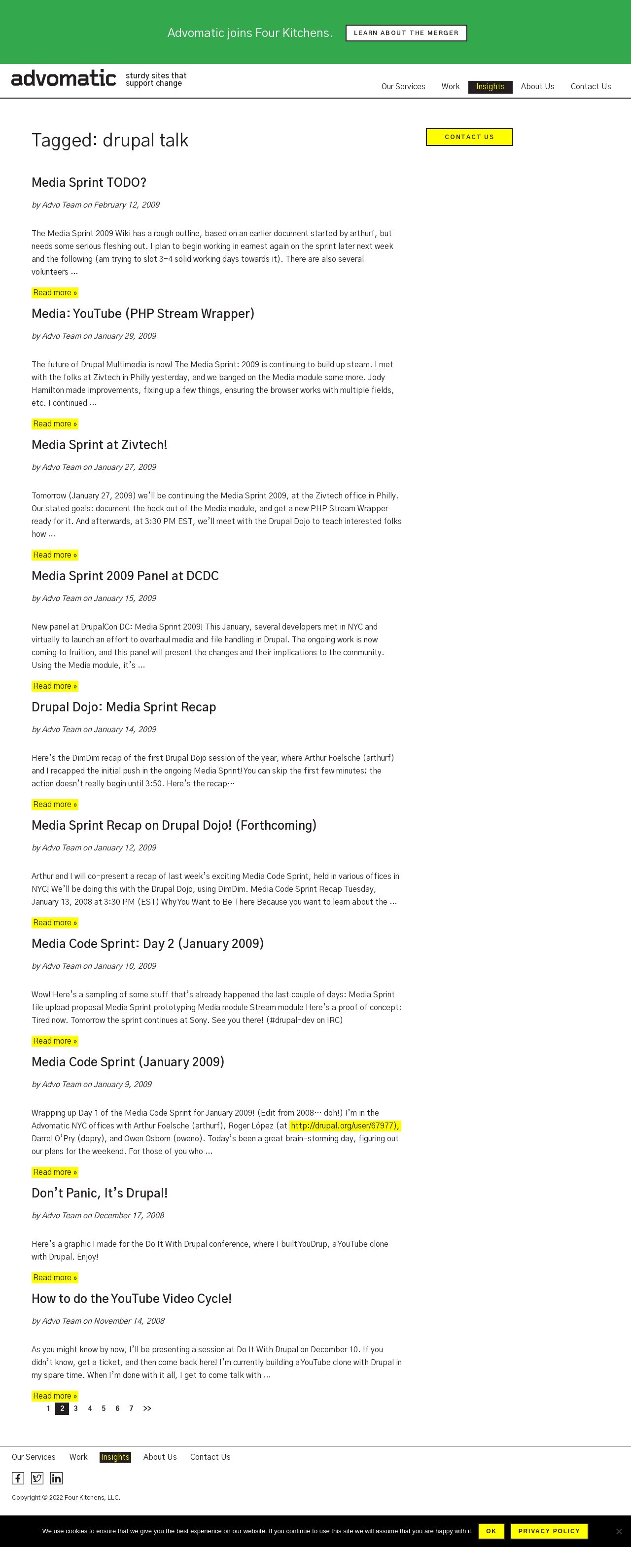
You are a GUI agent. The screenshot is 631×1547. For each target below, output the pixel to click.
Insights (490, 87)
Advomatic (63, 77)
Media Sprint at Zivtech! (100, 446)
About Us (538, 87)
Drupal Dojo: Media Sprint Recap (124, 708)
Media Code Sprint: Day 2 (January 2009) (148, 944)
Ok (491, 1531)
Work (451, 87)
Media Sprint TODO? (89, 183)
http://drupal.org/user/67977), (345, 1126)
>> (147, 1409)
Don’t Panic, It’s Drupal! (100, 1194)
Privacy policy (549, 1531)
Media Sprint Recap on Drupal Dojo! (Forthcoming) (174, 826)
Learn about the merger (406, 33)
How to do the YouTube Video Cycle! (132, 1299)
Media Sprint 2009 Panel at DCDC (125, 577)
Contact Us (591, 87)
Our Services (403, 87)
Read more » (55, 293)
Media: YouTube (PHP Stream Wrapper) (143, 314)
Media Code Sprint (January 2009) (128, 1063)
